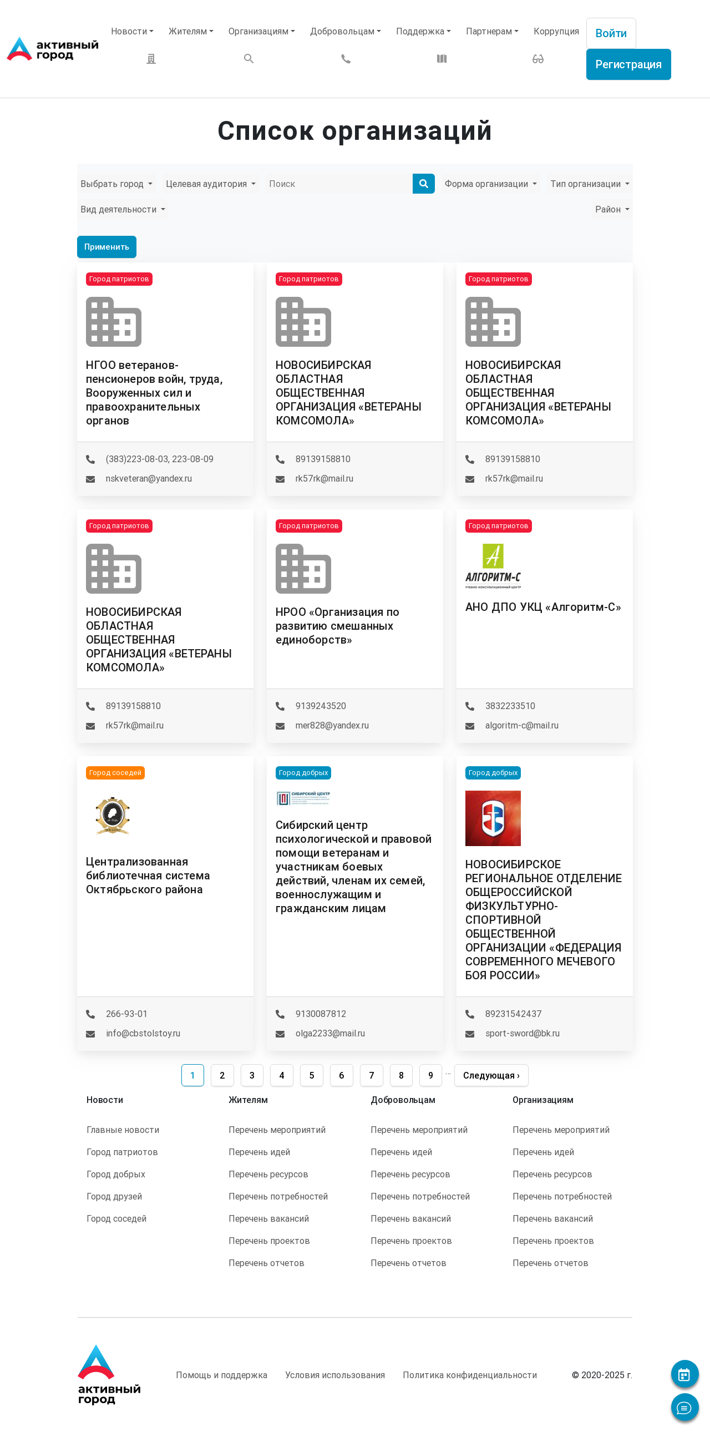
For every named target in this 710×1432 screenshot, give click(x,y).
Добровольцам (342, 31)
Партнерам (489, 31)
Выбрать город (113, 183)
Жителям (188, 31)
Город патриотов (122, 1151)
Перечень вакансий (269, 1218)
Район (609, 209)
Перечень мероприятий (277, 1129)
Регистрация (629, 64)
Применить (106, 246)
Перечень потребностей (278, 1196)
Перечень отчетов (267, 1262)
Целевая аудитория (207, 183)
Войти (611, 33)
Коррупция (556, 31)
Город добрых (116, 1174)
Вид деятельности (119, 209)
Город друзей (114, 1196)
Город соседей (116, 1218)
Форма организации (487, 183)
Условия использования (335, 1374)
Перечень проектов (269, 1240)
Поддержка (420, 31)
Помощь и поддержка (221, 1374)
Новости (129, 31)
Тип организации (586, 183)
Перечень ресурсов (268, 1174)
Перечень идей (259, 1151)
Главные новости (123, 1129)
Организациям (258, 31)
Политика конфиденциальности (470, 1374)
